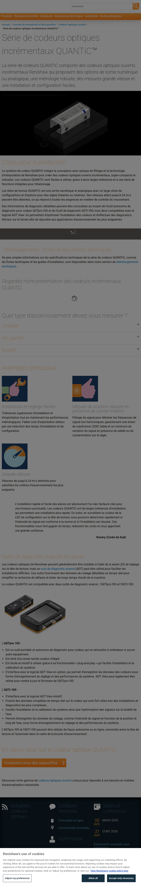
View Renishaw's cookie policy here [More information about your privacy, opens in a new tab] (109, 877)
